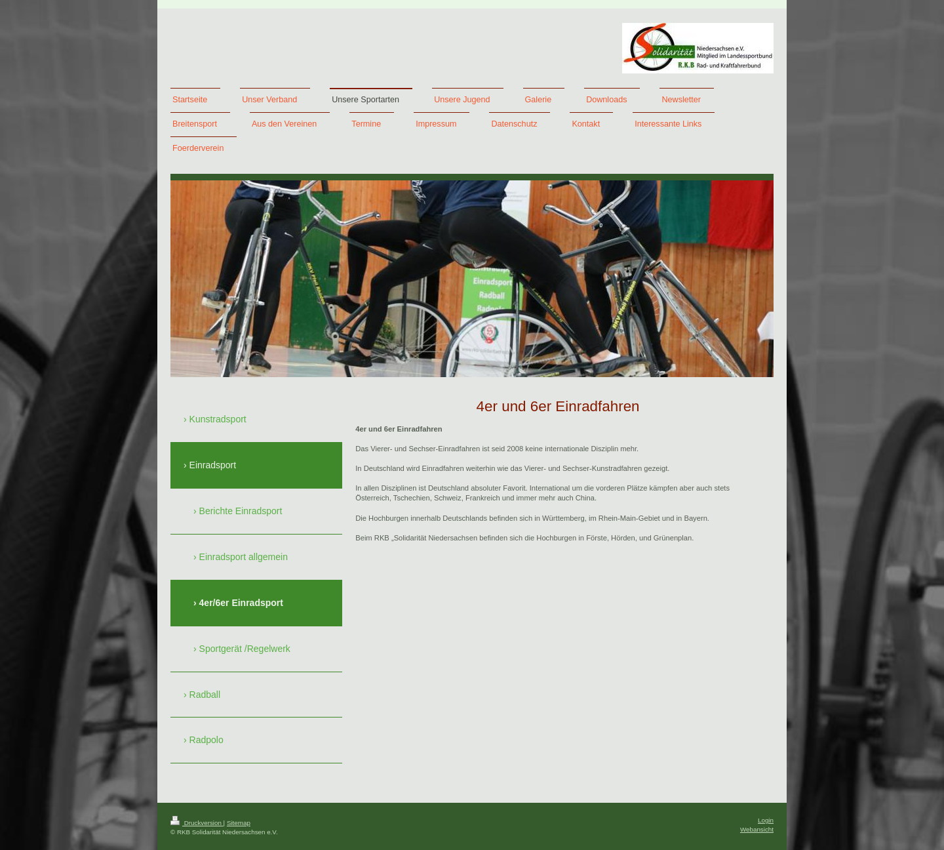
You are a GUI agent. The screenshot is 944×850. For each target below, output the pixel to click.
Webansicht (757, 829)
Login (766, 820)
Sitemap (238, 822)
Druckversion (197, 822)
